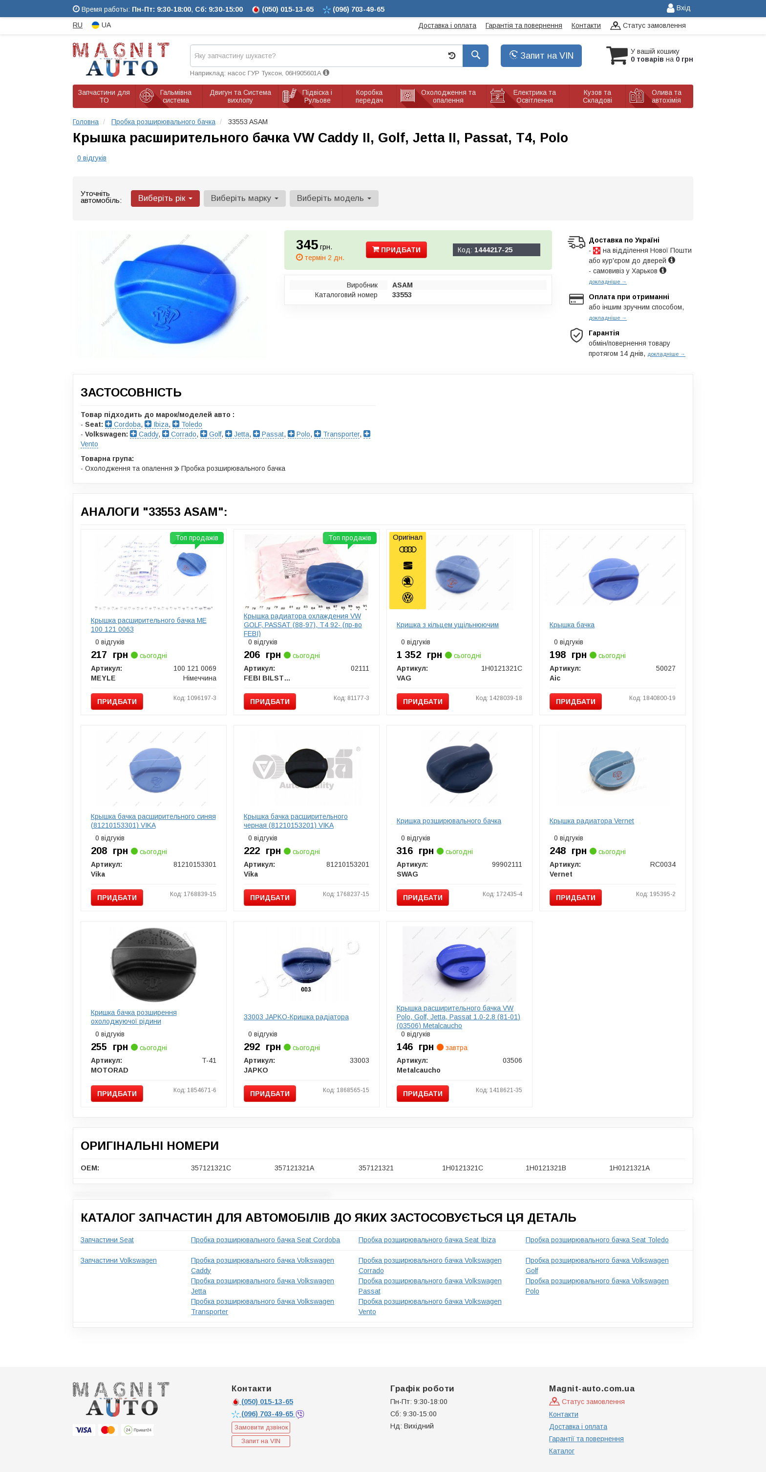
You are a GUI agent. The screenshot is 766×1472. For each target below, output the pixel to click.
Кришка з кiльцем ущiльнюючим (448, 625)
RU (78, 25)
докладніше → (608, 282)
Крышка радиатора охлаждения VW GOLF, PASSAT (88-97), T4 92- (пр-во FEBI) (303, 624)
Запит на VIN (541, 56)
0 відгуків (91, 158)
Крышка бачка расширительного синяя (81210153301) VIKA (153, 821)
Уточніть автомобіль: (101, 196)
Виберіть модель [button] (334, 198)
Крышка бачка (572, 625)
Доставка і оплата (447, 25)
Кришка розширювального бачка (449, 821)
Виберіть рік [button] (165, 198)
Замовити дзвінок (261, 1427)
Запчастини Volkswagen (119, 1260)
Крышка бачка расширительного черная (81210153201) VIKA (296, 821)
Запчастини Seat (107, 1240)
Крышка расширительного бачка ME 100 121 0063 (149, 624)
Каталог (561, 1451)
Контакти (586, 25)
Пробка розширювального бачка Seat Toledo (597, 1240)
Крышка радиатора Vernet (592, 821)
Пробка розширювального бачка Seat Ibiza (427, 1240)
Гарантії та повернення (586, 1439)
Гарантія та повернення (524, 25)
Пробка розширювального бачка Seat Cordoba (265, 1240)
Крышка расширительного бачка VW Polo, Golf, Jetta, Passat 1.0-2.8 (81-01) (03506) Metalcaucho (458, 1017)
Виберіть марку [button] (244, 198)
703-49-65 (263, 1414)
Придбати (396, 250)
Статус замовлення (648, 26)
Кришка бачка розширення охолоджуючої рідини (134, 1017)
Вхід (679, 8)
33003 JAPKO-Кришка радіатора (296, 1017)
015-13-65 (262, 1402)
